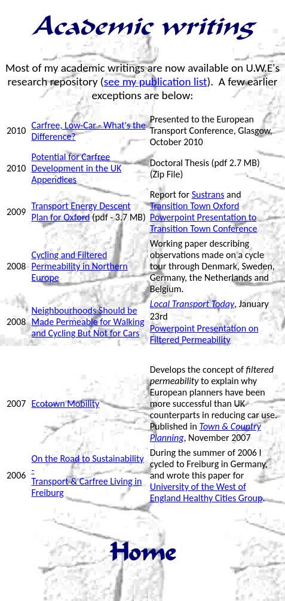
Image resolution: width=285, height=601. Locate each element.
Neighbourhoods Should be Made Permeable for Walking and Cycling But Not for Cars (87, 322)
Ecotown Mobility (65, 403)
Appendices (53, 179)
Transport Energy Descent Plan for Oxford (80, 211)
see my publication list (155, 81)
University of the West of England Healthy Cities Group (206, 492)
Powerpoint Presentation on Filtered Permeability (204, 334)
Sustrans (208, 194)
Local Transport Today (192, 303)
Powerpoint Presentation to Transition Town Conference (204, 222)
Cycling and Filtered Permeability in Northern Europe (79, 266)
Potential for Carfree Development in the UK (76, 162)
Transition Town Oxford (195, 205)
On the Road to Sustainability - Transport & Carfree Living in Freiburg (87, 475)
